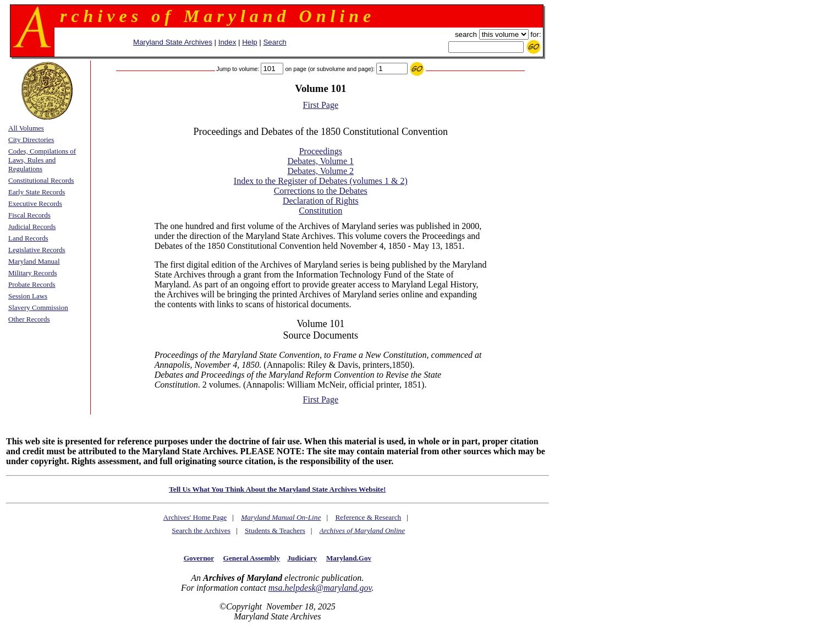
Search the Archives (201, 530)
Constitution (320, 210)
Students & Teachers (275, 530)
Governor (199, 558)
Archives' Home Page (195, 517)
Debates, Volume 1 (320, 161)
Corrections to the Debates (320, 190)
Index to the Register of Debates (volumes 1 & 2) (321, 181)
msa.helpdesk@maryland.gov (320, 587)
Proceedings (320, 151)
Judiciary (302, 558)
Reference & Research (368, 517)
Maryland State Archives (172, 42)
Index (227, 42)
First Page (320, 105)
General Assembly (251, 558)
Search (274, 42)
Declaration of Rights (321, 200)
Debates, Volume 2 (320, 171)
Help (249, 42)
